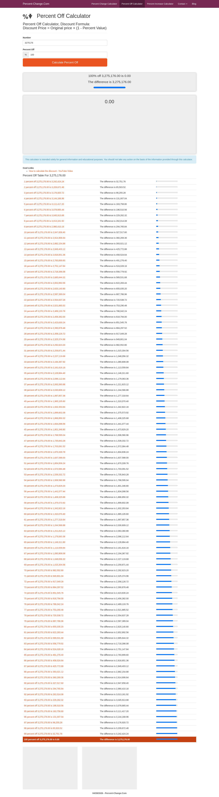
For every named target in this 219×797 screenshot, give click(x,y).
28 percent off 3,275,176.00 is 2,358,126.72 (44, 333)
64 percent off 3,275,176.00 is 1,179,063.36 (44, 536)
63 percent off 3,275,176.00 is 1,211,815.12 (44, 531)
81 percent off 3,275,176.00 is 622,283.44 (43, 632)
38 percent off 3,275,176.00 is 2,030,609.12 (44, 390)
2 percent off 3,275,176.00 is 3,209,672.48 (44, 187)
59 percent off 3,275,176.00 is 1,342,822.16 (44, 508)
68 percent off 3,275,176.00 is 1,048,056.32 (44, 559)
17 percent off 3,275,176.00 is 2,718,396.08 (44, 271)
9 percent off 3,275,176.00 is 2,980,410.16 (44, 226)
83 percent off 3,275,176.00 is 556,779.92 (43, 643)
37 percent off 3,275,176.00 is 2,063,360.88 (44, 384)
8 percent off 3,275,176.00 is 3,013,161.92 (44, 221)
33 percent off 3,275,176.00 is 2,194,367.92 (44, 362)
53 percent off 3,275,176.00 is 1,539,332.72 (44, 474)
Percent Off (132, 4)
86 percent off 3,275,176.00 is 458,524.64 (43, 660)
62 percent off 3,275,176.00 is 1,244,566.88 (44, 525)
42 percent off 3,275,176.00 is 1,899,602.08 (44, 412)
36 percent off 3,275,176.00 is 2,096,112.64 (44, 379)
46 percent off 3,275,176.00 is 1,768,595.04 (44, 435)
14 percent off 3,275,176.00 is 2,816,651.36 (44, 255)
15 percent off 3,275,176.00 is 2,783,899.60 (44, 260)
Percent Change (104, 4)
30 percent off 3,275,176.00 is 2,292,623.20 (44, 345)
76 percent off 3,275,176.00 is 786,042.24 (43, 604)
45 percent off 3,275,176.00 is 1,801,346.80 (44, 429)
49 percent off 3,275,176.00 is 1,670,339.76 (44, 452)
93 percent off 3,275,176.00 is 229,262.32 (43, 700)
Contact (182, 4)
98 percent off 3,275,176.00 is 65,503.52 (43, 728)
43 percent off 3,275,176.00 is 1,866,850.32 (44, 418)
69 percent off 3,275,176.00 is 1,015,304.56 (44, 565)
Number (27, 37)
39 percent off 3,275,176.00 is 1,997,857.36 (44, 395)
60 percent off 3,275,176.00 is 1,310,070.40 (44, 514)
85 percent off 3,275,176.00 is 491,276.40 (43, 655)
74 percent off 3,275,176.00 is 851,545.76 (43, 593)
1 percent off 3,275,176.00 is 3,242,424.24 (44, 181)
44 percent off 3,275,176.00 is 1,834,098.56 (44, 424)
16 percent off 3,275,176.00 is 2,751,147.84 (44, 266)
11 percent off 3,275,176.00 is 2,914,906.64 (44, 238)
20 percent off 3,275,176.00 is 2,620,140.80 (44, 288)
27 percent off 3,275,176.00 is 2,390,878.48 (44, 328)
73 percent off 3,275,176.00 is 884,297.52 (43, 587)
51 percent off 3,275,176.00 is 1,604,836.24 (44, 463)
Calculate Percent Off (65, 62)
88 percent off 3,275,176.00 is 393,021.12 (43, 672)
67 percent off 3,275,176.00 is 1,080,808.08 (44, 553)
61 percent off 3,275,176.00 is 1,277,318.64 (44, 519)
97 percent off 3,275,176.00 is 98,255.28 (43, 722)
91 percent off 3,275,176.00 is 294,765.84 (43, 688)
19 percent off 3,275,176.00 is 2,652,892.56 (44, 283)
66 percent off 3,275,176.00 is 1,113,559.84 (44, 548)
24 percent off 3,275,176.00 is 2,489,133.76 (44, 311)
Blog (194, 4)
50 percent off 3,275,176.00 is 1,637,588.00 (44, 457)
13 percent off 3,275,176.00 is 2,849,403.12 (44, 249)
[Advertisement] (109, 131)
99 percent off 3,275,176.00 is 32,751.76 (43, 734)
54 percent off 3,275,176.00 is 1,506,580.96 (44, 480)
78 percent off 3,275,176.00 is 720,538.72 (43, 615)
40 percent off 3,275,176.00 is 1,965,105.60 (44, 401)
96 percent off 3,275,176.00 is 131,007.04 (43, 717)
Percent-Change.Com (36, 3)
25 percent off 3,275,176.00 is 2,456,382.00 (44, 317)
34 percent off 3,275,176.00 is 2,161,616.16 (44, 367)
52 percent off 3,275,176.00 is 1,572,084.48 (44, 469)
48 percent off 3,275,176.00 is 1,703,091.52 (44, 446)
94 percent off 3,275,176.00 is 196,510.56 (43, 705)
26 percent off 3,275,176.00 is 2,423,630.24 (44, 322)
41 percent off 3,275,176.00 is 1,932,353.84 (44, 407)
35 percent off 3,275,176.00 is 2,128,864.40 (44, 373)
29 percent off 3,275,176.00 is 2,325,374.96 (44, 339)
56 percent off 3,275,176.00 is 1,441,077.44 (44, 491)
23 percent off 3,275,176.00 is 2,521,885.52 (44, 305)
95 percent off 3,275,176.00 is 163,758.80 (43, 711)
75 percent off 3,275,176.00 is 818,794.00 (43, 598)
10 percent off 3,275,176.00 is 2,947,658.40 (44, 232)
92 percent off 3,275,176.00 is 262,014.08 (43, 694)
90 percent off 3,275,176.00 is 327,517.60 (43, 683)
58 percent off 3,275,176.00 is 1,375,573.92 (44, 503)
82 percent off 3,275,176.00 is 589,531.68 (43, 638)
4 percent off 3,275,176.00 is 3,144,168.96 (44, 198)
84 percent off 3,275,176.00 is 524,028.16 (43, 649)
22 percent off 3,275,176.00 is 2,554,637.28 (44, 300)
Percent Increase (160, 4)
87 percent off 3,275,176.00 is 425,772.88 (43, 666)
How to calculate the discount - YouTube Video (51, 171)
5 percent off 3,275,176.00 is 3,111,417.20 (44, 204)
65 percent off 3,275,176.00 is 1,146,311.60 (44, 542)
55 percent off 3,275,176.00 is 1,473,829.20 (44, 486)
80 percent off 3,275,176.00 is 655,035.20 (43, 627)
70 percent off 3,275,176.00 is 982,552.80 (43, 570)
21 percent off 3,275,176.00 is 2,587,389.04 (44, 294)
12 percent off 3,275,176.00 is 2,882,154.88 (44, 243)
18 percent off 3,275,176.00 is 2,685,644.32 (44, 277)
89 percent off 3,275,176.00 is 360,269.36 (43, 677)
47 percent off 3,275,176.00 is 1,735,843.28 (44, 441)
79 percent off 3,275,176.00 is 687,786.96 (43, 621)
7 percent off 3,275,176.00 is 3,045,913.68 (44, 215)
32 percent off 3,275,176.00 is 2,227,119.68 (44, 356)
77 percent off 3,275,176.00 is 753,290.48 (43, 610)
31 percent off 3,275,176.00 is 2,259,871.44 (44, 350)
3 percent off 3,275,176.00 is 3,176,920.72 (44, 193)
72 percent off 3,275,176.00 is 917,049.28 (43, 581)
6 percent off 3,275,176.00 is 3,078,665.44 (44, 210)
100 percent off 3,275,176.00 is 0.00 (41, 739)
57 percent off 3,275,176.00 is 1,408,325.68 (44, 497)
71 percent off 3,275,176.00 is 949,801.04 (43, 576)
